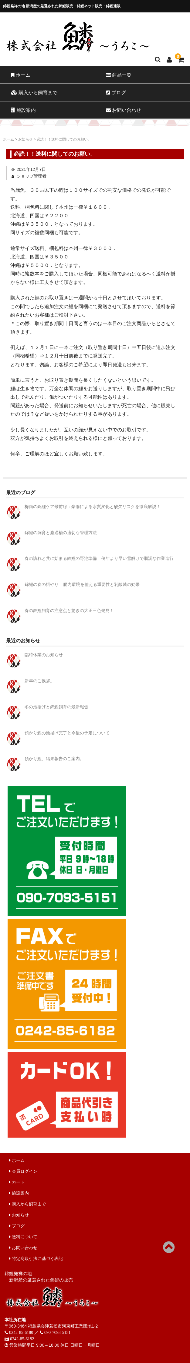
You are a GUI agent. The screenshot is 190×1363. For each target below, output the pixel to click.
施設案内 (23, 110)
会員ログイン (23, 1171)
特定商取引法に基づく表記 (36, 1258)
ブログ (116, 92)
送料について (23, 1236)
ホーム (20, 75)
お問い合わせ (123, 110)
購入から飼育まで (34, 92)
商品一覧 (118, 75)
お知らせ (19, 1214)
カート (17, 1182)
